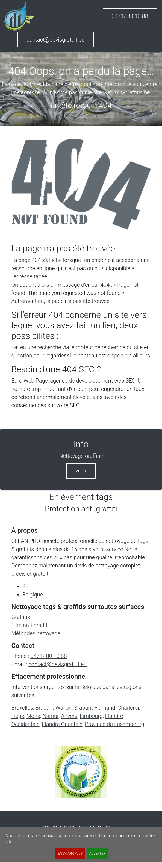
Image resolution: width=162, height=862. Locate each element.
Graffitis (20, 617)
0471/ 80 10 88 (130, 16)
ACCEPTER (97, 853)
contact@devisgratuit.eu (55, 39)
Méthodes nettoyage (35, 633)
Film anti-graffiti (30, 625)
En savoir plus (70, 853)
